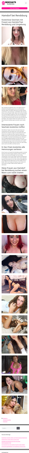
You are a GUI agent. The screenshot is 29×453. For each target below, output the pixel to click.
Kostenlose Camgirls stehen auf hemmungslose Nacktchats (14, 437)
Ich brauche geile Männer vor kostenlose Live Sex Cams (13, 446)
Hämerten (5, 421)
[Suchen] (18, 428)
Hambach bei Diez (7, 420)
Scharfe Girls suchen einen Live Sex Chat (10, 439)
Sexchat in (5, 418)
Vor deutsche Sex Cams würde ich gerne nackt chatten (13, 444)
